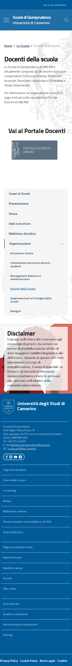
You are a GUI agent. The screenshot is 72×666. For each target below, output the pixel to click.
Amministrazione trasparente (20, 624)
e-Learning (9, 490)
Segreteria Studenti (14, 470)
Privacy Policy (9, 661)
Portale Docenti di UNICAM (37, 150)
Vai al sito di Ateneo (54, 5)
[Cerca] (66, 20)
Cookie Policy (29, 661)
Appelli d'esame (12, 557)
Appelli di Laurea (12, 568)
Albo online (9, 589)
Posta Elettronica (13, 532)
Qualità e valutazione (15, 614)
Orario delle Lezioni (14, 480)
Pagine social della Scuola (17, 547)
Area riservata (11, 604)
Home (8, 45)
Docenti (7, 578)
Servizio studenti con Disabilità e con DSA (27, 522)
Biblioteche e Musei (14, 511)
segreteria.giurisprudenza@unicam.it (30, 445)
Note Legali (47, 661)
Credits (62, 661)
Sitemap (8, 635)
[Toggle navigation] (6, 20)
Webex (7, 501)
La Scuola (23, 45)
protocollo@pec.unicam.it (22, 448)
